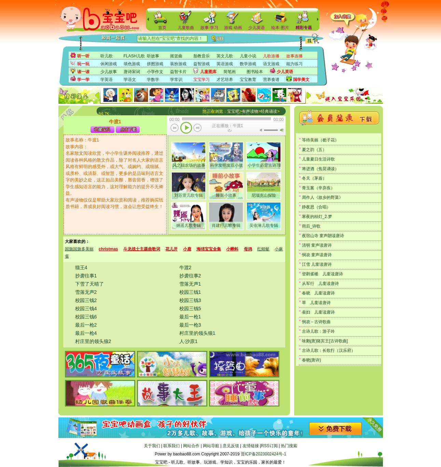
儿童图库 (208, 71)
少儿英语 (256, 27)
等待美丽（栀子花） (320, 140)
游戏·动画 (233, 27)
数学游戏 (248, 63)
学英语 (106, 79)
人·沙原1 (188, 341)
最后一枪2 (86, 325)
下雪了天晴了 (89, 284)
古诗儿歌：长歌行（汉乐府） (328, 350)
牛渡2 (185, 267)
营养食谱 (271, 79)
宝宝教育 (248, 79)
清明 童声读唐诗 (317, 245)
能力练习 (294, 63)
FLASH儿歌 (134, 56)
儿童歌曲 (186, 27)
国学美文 (301, 79)
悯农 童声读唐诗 (317, 254)
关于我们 (152, 445)
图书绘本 (255, 71)
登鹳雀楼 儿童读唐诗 (322, 274)
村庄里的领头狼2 (93, 341)
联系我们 (171, 445)
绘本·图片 (280, 27)
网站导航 (211, 445)
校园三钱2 (86, 300)
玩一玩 (83, 63)
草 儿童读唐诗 (316, 302)
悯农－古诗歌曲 (316, 321)
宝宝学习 (201, 79)
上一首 (174, 128)
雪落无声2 (86, 292)
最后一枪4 (86, 333)
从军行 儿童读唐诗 (320, 283)
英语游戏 (225, 63)
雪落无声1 (190, 284)
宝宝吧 (233, 111)
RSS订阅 (269, 445)
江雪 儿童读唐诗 (317, 264)
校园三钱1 (190, 292)
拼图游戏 (155, 63)
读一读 (83, 71)
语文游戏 (271, 63)
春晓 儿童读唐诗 (318, 293)
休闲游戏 (108, 63)
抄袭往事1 (86, 275)
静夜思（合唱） (316, 207)
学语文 (130, 79)
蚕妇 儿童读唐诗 (318, 312)
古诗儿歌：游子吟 (318, 331)
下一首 (197, 128)
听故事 (153, 56)
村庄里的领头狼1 (197, 333)
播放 (186, 128)
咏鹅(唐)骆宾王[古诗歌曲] (325, 341)
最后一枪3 (190, 325)
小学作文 (155, 71)
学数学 (153, 79)
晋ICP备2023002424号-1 (263, 454)
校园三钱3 (190, 300)
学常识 (176, 79)
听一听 (83, 56)
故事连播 (294, 56)
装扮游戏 (178, 63)
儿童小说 (248, 56)
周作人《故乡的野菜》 (322, 197)
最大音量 (281, 130)
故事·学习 (209, 27)
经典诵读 (269, 111)
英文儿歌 (225, 56)
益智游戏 (201, 63)
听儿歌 (106, 56)
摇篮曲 (176, 56)
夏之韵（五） (314, 149)
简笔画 (229, 71)
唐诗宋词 (132, 71)
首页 (162, 27)
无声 (261, 130)
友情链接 (251, 445)
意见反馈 (231, 445)
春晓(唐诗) (311, 360)
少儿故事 (108, 71)
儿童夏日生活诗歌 (318, 159)
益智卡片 (178, 71)
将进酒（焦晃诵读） (320, 168)
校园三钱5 (190, 308)
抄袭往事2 (190, 275)
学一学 (83, 79)
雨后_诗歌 (311, 226)
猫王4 (81, 267)
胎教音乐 (201, 56)
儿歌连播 (271, 56)
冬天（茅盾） (314, 178)
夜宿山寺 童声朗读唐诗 (323, 235)
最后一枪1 (190, 316)
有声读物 (250, 111)
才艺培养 (225, 79)
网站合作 (191, 445)
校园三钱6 (86, 316)
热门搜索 (289, 445)
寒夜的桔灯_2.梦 (317, 216)
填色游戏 (132, 63)
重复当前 (230, 130)
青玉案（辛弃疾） (318, 188)
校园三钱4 (86, 308)
